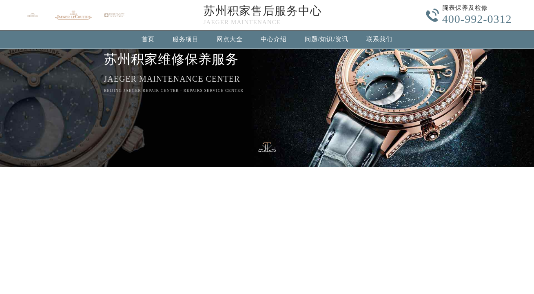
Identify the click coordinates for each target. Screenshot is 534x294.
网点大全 (230, 39)
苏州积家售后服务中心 (263, 10)
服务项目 (186, 39)
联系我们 (379, 39)
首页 (148, 39)
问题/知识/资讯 (326, 39)
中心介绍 (274, 39)
